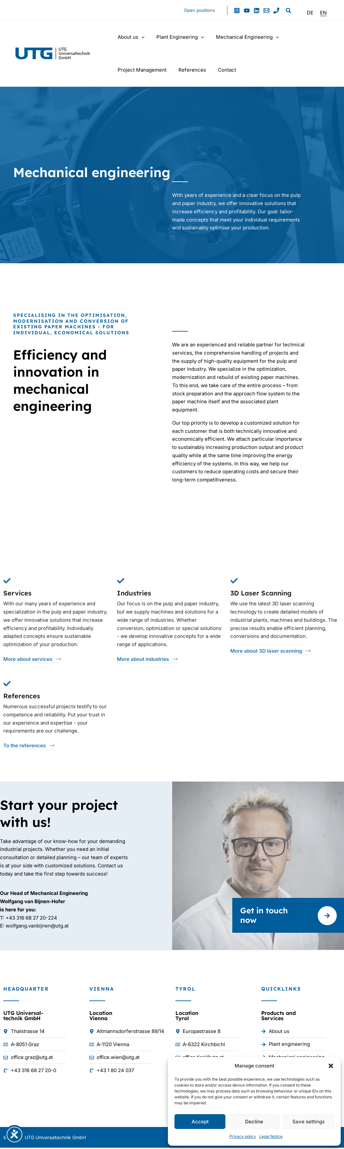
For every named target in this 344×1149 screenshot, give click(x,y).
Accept (200, 1121)
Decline (254, 1121)
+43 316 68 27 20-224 (31, 919)
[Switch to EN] (323, 12)
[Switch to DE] (310, 12)
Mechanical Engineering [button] (242, 37)
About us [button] (130, 37)
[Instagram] (237, 10)
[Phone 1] (276, 10)
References (189, 70)
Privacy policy (242, 1136)
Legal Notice (271, 1136)
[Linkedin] (257, 10)
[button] (331, 1066)
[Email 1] (266, 10)
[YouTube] (247, 10)
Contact (222, 70)
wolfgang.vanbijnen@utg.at (37, 927)
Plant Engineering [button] (177, 37)
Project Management (141, 70)
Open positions (200, 10)
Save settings (308, 1121)
